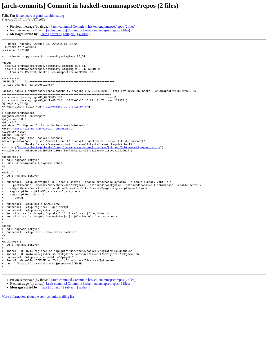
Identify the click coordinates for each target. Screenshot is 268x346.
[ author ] (83, 34)
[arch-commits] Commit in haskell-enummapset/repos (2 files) (93, 26)
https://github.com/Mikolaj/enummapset (42, 146)
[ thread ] (56, 34)
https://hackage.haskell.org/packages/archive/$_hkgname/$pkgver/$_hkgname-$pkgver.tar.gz (89, 168)
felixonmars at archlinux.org (67, 120)
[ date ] (44, 34)
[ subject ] (69, 34)
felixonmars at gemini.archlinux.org (40, 15)
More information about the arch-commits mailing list (38, 342)
